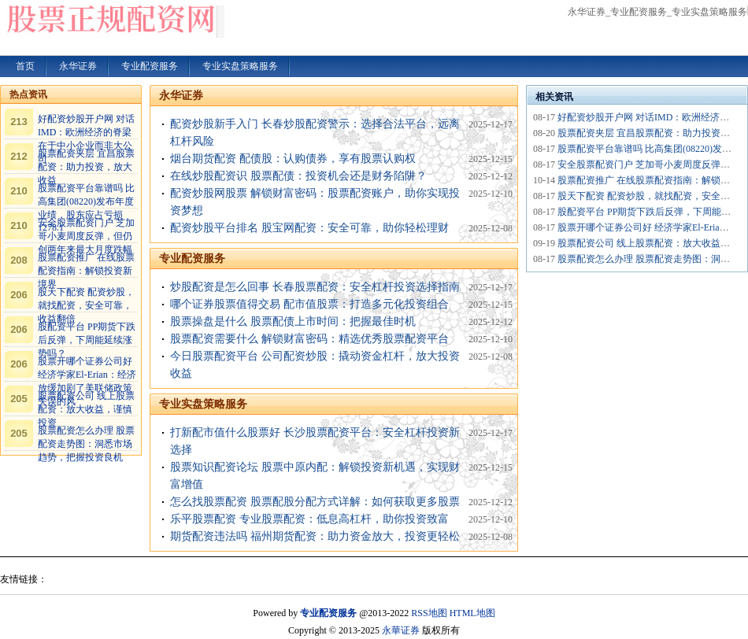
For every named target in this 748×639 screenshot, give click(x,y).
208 (19, 260)
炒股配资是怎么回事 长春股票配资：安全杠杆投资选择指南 (315, 287)
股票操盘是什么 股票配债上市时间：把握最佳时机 (293, 321)
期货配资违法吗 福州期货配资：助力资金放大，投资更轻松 (315, 536)
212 (19, 156)
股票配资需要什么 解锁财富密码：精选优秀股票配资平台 (309, 339)
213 (19, 121)
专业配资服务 (192, 258)
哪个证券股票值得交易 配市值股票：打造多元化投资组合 (309, 304)
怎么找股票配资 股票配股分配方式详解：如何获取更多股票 (315, 502)
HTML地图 (472, 613)
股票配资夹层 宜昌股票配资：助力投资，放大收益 (86, 167)
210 (19, 191)
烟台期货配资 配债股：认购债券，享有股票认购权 (293, 158)
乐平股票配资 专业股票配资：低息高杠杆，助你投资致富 (309, 519)
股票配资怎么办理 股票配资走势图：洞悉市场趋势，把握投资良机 (86, 444)
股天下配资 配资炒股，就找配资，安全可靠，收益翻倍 (86, 305)
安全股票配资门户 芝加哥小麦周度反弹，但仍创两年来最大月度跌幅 (86, 236)
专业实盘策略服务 (203, 404)
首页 (25, 66)
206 (19, 295)
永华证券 (181, 96)
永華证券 (401, 630)
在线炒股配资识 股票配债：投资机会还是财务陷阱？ (298, 176)
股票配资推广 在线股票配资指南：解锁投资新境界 (86, 271)
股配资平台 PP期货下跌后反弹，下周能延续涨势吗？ (86, 340)
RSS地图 (428, 613)
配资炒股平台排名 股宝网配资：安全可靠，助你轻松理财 (309, 228)
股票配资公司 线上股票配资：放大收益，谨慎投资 (86, 409)
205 (19, 398)
